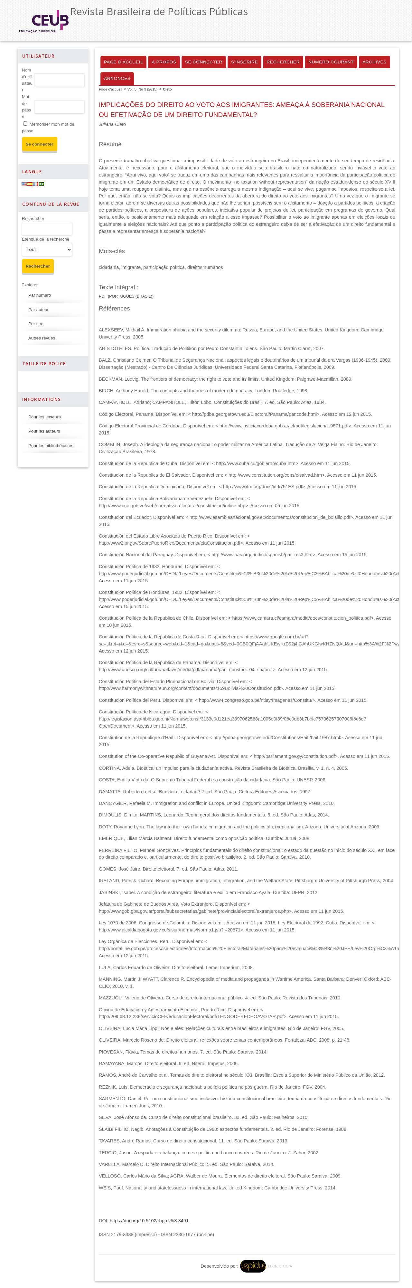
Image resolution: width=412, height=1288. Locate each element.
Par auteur (38, 309)
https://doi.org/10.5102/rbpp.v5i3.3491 (149, 1220)
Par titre (35, 323)
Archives (374, 62)
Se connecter (203, 62)
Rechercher (33, 218)
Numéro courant (331, 62)
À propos (164, 62)
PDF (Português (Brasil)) (126, 296)
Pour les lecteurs (44, 417)
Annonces (117, 78)
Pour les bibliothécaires (50, 445)
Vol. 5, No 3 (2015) (142, 89)
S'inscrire (244, 62)
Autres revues (41, 338)
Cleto (167, 89)
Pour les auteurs (44, 431)
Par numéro (39, 295)
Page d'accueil (123, 62)
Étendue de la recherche (45, 239)
